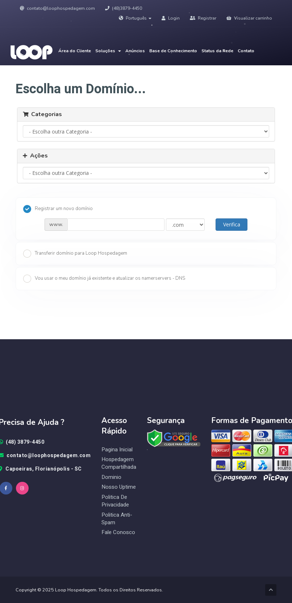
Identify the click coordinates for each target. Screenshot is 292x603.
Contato (246, 51)
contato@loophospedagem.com (57, 8)
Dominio (111, 477)
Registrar (203, 18)
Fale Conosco (118, 532)
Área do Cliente (74, 51)
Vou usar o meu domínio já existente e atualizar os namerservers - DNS (104, 279)
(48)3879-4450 (123, 8)
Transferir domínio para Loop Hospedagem (75, 254)
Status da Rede (217, 51)
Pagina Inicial (117, 450)
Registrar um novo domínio (58, 209)
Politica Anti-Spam (116, 518)
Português (135, 18)
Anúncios (135, 51)
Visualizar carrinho (249, 18)
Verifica (231, 224)
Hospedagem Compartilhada (118, 463)
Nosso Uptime (118, 487)
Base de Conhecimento (173, 51)
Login (171, 18)
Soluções (108, 51)
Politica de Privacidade (115, 501)
